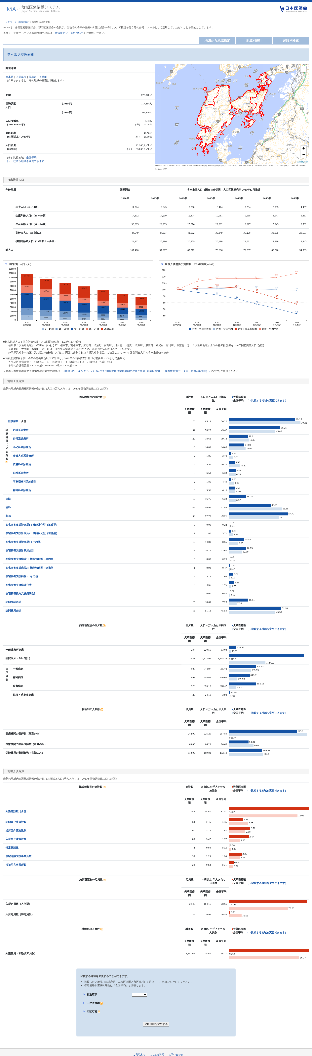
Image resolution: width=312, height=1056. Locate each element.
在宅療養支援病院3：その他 (22, 576)
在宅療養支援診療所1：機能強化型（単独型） (32, 524)
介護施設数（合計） (17, 807)
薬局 (8, 515)
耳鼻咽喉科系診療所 (24, 481)
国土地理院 (302, 162)
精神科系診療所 (22, 490)
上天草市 (21, 76)
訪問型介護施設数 (16, 818)
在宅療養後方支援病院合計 (21, 593)
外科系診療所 (20, 438)
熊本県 (9, 76)
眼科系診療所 (20, 472)
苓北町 (43, 76)
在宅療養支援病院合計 (18, 584)
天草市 (33, 76)
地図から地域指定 (217, 40)
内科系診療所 (20, 430)
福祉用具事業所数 (16, 861)
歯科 (8, 507)
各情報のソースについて (69, 32)
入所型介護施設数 (16, 835)
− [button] (303, 155)
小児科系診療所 (22, 447)
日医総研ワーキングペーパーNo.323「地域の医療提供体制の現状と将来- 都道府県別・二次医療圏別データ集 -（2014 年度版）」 (137, 371)
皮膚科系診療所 (22, 464)
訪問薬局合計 (13, 610)
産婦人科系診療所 (23, 455)
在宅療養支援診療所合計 (20, 550)
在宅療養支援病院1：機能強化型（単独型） (31, 558)
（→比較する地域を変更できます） (267, 400)
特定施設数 (12, 844)
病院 (8, 498)
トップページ (9, 22)
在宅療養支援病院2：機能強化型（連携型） (31, 567)
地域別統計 (24, 22)
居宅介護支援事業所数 (18, 852)
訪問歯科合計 (13, 602)
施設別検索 (291, 40)
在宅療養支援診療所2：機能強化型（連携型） (32, 533)
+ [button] (303, 149)
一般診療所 (12, 421)
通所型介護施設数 (16, 826)
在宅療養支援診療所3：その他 (23, 541)
